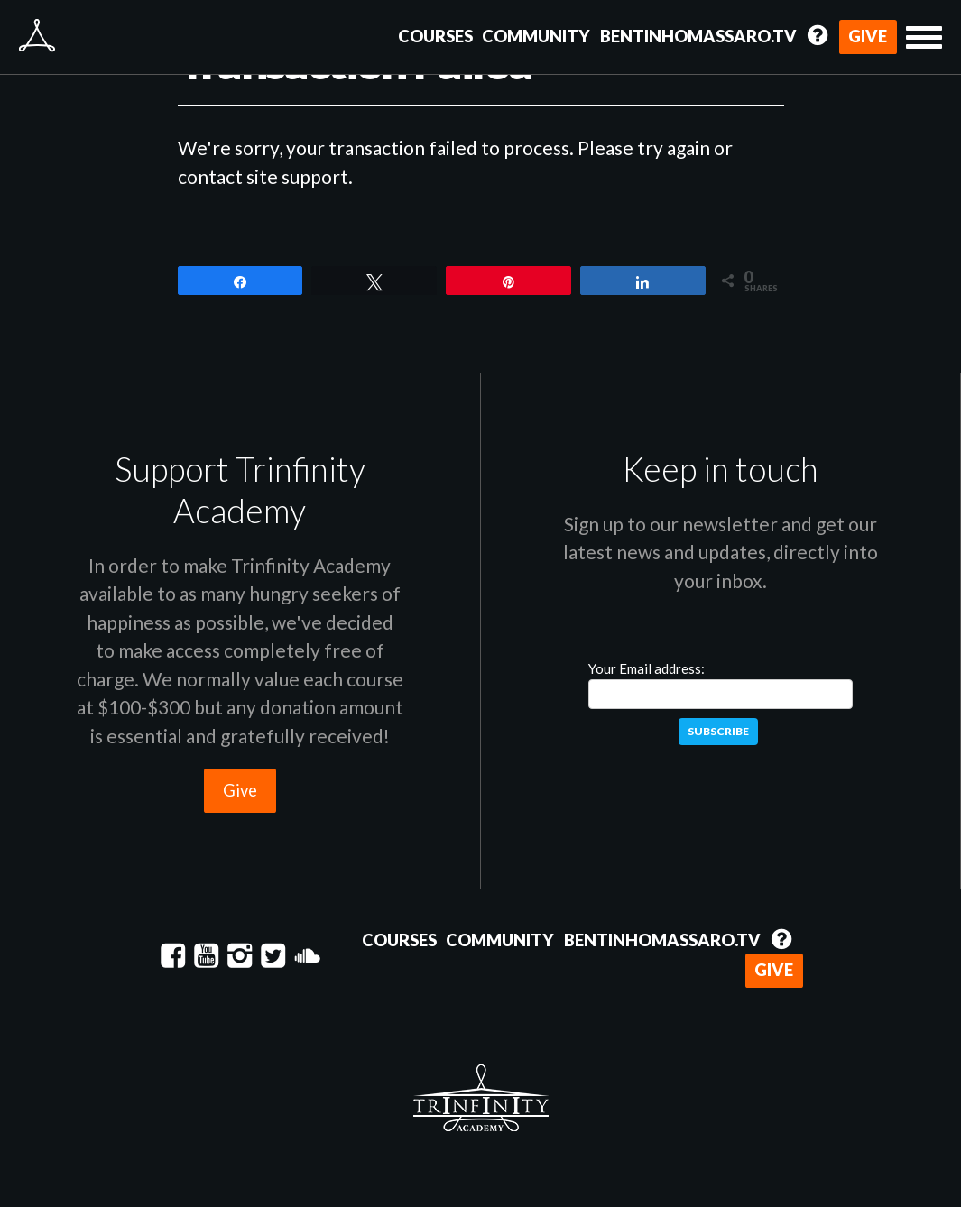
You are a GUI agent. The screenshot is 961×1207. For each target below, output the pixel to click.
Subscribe (718, 731)
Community (536, 36)
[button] (924, 37)
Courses (435, 36)
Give (867, 36)
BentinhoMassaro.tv (698, 36)
